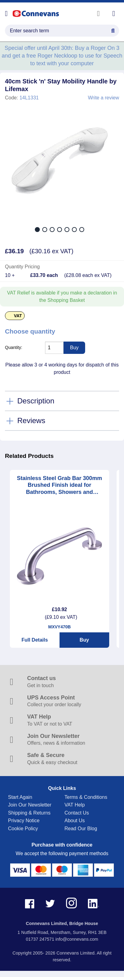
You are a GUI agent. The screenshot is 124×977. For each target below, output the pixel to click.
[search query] (62, 31)
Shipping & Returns (29, 812)
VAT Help (74, 804)
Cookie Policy (23, 828)
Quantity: (13, 347)
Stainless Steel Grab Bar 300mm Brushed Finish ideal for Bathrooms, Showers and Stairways (59, 485)
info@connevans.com (77, 939)
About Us (74, 820)
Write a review (103, 97)
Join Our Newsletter (30, 804)
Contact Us (76, 812)
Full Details (35, 640)
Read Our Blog (80, 828)
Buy (84, 640)
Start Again (20, 797)
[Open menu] (6, 13)
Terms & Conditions (85, 797)
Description (35, 401)
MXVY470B (59, 626)
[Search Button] (113, 30)
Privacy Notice (23, 820)
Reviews (31, 420)
